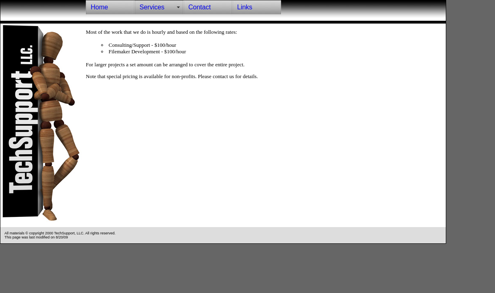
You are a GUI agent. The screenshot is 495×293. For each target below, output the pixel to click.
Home (99, 7)
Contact (199, 7)
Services (152, 7)
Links (244, 7)
